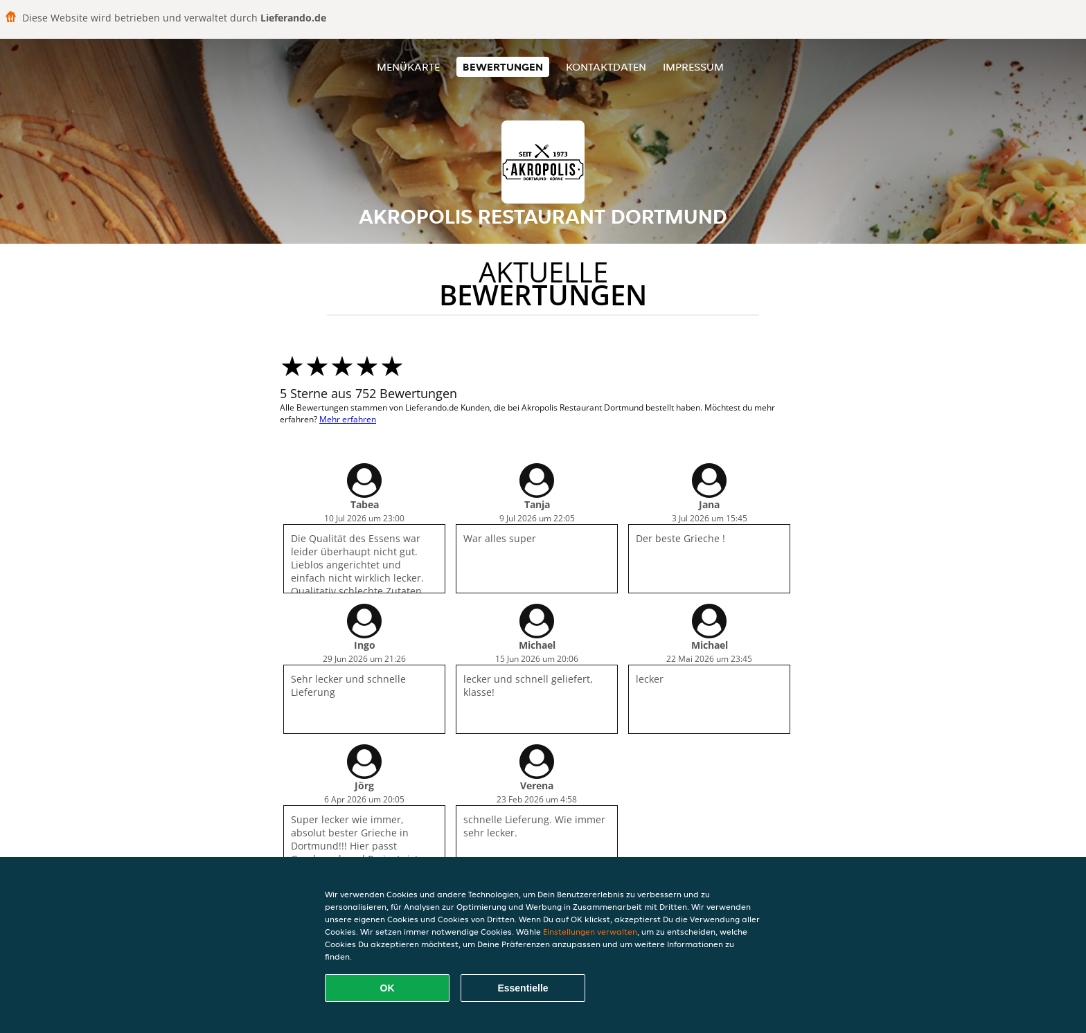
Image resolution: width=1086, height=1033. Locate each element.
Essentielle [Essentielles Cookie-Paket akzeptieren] (522, 988)
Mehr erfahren (347, 419)
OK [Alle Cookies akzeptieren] (387, 988)
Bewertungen (503, 67)
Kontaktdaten (606, 67)
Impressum (693, 67)
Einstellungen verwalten (590, 931)
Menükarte (408, 67)
